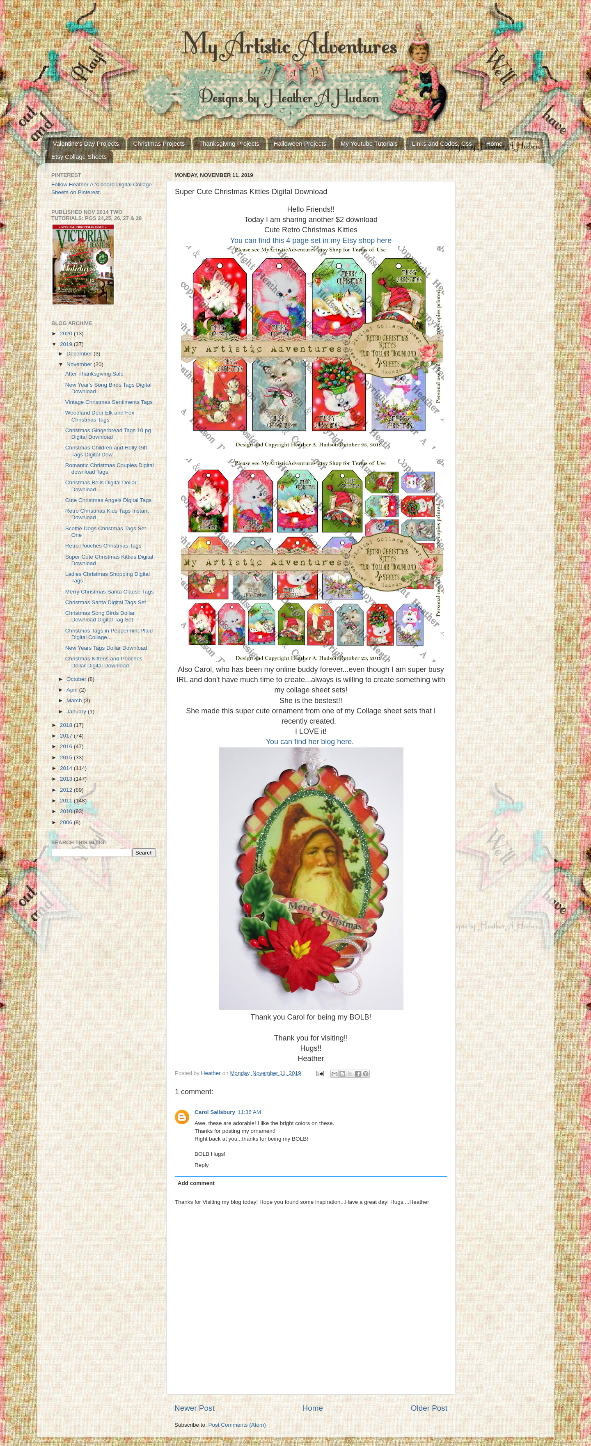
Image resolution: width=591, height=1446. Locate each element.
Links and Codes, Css (442, 143)
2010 (67, 811)
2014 (67, 768)
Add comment (196, 1183)
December (80, 354)
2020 (67, 333)
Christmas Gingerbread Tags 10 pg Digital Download (108, 433)
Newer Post (194, 1408)
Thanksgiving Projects (229, 143)
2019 (67, 344)
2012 (67, 790)
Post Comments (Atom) (237, 1425)
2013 (67, 779)
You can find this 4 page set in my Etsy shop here (311, 240)
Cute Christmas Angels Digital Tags (108, 500)
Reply (202, 1165)
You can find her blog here (309, 742)
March (74, 700)
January (77, 711)
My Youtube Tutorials (369, 143)
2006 (67, 822)
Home (494, 143)
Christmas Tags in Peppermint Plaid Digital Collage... (109, 634)
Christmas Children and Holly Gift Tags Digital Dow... (106, 451)
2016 (67, 746)
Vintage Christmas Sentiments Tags (109, 402)
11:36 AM (249, 1112)
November (80, 364)
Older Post (429, 1408)
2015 (67, 757)
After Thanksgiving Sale (94, 374)
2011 (67, 800)
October (77, 679)
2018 (67, 725)
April (72, 690)
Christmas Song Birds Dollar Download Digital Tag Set (100, 616)
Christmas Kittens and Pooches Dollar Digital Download (103, 661)
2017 (67, 736)
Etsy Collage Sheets (79, 156)
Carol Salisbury (215, 1112)
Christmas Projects (159, 143)
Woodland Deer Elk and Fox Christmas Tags (100, 416)
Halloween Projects (300, 143)
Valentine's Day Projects (86, 143)
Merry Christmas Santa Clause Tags (109, 592)
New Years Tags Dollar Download (106, 648)
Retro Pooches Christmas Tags (103, 546)
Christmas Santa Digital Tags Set (105, 602)
